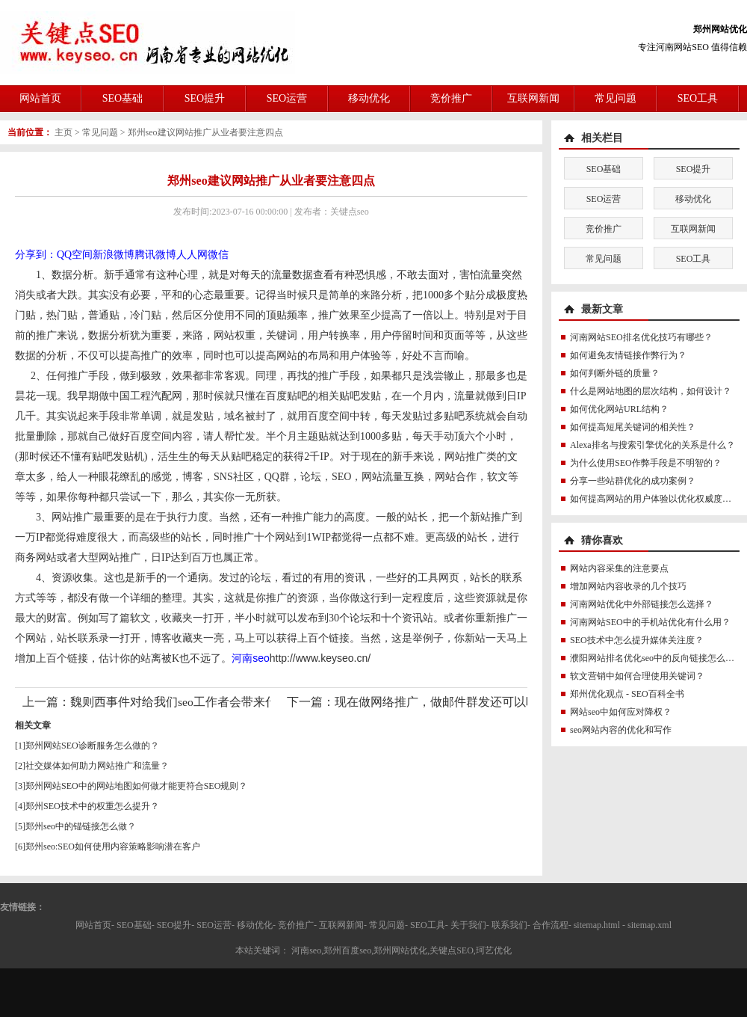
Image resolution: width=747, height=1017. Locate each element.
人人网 (192, 254)
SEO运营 (287, 98)
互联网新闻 (533, 98)
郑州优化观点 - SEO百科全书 (627, 694)
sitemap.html (597, 925)
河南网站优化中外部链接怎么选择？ (641, 604)
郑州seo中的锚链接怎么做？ (80, 826)
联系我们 (509, 925)
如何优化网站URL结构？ (619, 409)
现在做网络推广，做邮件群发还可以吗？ (442, 701)
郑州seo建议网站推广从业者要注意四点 (205, 132)
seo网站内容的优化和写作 (621, 730)
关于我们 (468, 925)
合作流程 (550, 925)
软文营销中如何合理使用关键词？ (637, 676)
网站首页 (40, 98)
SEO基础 (122, 98)
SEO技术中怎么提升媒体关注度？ (637, 640)
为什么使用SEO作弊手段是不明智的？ (646, 463)
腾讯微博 (155, 254)
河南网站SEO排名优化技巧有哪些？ (641, 337)
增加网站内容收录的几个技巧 (628, 586)
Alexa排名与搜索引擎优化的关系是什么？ (652, 445)
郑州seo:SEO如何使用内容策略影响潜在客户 (112, 846)
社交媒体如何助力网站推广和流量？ (97, 766)
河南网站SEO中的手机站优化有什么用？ (650, 622)
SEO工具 (698, 98)
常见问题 (615, 98)
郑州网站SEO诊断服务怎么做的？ (92, 745)
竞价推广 (451, 98)
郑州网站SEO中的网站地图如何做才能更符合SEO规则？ (136, 786)
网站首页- (94, 925)
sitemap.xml (649, 925)
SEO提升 (205, 98)
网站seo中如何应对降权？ (621, 712)
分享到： (36, 254)
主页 (63, 132)
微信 (218, 254)
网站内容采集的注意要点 (619, 568)
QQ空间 (75, 254)
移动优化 (369, 98)
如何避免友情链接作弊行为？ (628, 355)
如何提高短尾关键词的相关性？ (632, 427)
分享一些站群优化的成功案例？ (632, 481)
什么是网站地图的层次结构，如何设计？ (650, 391)
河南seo (251, 658)
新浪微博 (113, 254)
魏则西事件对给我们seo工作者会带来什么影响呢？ (203, 701)
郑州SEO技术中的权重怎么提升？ (92, 806)
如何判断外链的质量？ (615, 373)
